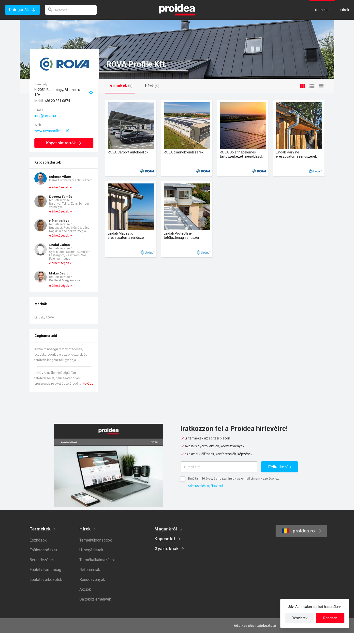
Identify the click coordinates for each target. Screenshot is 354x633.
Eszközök (38, 540)
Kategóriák (19, 9)
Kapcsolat (164, 538)
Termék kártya (130, 138)
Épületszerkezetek (46, 579)
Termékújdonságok (95, 540)
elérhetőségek (59, 187)
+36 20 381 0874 (57, 101)
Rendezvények (92, 579)
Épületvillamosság (45, 569)
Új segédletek (91, 550)
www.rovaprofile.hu (49, 131)
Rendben (330, 618)
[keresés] (71, 10)
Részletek (300, 618)
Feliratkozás (279, 467)
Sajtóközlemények (95, 599)
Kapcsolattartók (64, 142)
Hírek (85, 528)
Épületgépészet (43, 550)
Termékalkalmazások (97, 560)
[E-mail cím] (218, 466)
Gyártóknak (166, 548)
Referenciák (89, 569)
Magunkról (165, 528)
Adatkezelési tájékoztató (205, 486)
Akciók (85, 589)
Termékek (40, 528)
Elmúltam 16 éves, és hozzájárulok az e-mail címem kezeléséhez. (234, 478)
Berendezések (42, 560)
